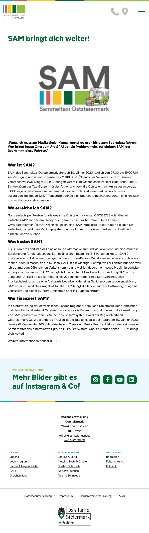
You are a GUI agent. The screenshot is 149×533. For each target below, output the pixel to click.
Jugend (14, 456)
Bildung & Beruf (67, 456)
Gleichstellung (19, 475)
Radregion (112, 456)
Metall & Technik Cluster (73, 461)
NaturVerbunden (68, 470)
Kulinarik (111, 466)
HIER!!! (59, 341)
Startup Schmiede (69, 466)
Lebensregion (18, 461)
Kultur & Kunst (115, 461)
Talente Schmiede (69, 475)
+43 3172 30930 (74, 440)
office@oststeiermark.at (74, 435)
